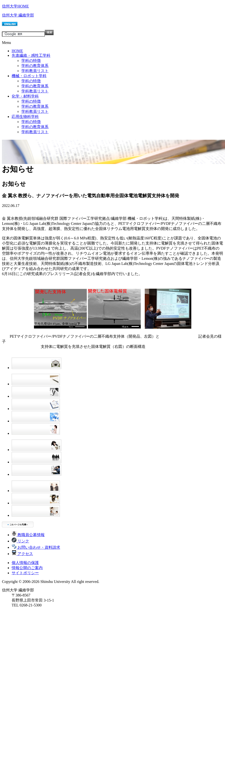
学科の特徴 (31, 60)
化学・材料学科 (25, 96)
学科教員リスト (34, 71)
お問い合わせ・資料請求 (36, 547)
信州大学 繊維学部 (18, 15)
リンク (20, 541)
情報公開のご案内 (27, 568)
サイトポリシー (25, 573)
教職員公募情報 (28, 535)
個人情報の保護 (25, 563)
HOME (17, 51)
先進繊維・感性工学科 (31, 55)
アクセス (22, 554)
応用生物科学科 (25, 116)
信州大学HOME (15, 6)
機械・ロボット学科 (29, 76)
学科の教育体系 (34, 66)
